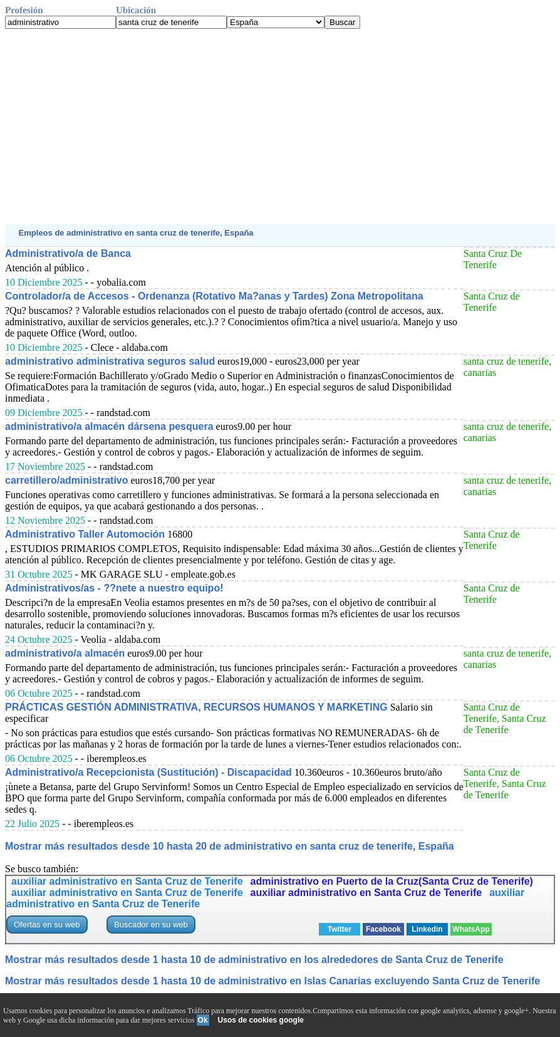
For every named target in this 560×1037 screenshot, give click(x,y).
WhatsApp (470, 929)
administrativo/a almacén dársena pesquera (109, 426)
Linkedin (427, 929)
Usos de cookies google (261, 1020)
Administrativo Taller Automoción (85, 534)
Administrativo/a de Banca (68, 253)
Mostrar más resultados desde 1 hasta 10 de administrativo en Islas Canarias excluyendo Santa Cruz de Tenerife (272, 981)
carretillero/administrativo (66, 480)
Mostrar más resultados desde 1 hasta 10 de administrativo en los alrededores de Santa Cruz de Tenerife (254, 959)
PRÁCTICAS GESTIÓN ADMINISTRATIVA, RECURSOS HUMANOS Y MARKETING (196, 707)
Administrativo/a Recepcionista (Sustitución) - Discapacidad (148, 772)
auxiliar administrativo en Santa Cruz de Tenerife (127, 881)
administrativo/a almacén (65, 653)
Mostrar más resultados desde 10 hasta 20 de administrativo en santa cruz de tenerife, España (229, 846)
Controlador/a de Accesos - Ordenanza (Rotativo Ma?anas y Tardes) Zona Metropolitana (214, 296)
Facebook (383, 929)
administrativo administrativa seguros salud (110, 361)
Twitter (339, 929)
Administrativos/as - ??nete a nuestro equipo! (114, 588)
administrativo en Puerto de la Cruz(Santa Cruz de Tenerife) (392, 881)
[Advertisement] (280, 126)
